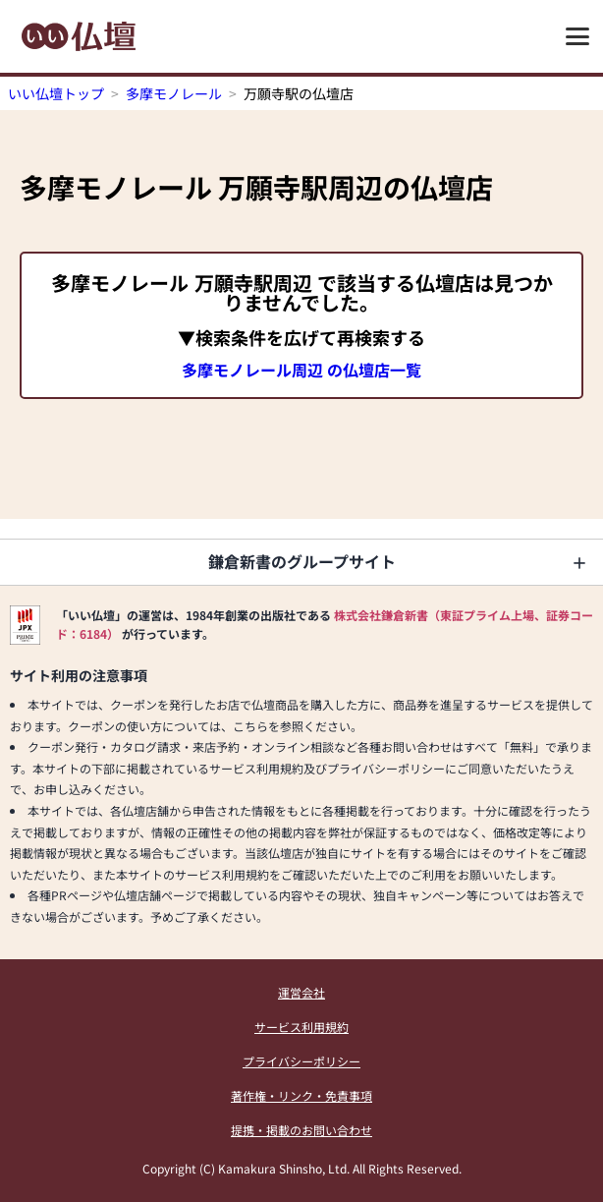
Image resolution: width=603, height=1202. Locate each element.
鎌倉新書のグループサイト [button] (302, 561)
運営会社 (301, 992)
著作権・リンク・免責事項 (301, 1095)
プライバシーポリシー (301, 1061)
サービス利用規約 (301, 1026)
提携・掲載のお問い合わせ (301, 1129)
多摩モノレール (174, 93)
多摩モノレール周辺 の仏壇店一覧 (301, 369)
